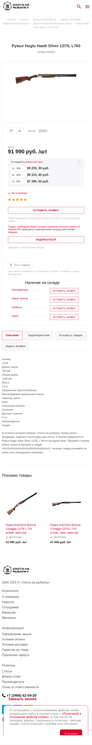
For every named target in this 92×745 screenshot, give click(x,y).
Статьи (7, 671)
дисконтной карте (34, 162)
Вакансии (9, 612)
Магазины (9, 617)
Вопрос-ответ (11, 676)
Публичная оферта (15, 655)
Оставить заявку (64, 291)
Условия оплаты (13, 639)
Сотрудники (10, 607)
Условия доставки (15, 644)
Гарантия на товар (15, 649)
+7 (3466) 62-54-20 (22, 695)
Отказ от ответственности (20, 687)
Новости (8, 602)
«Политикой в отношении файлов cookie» (45, 715)
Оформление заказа (16, 634)
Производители (13, 681)
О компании (10, 596)
